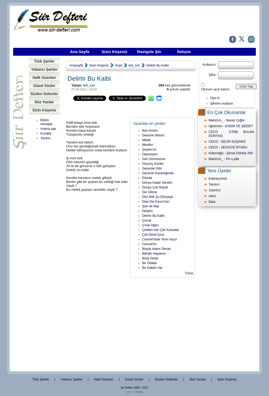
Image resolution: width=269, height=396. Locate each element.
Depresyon (150, 154)
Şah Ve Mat (150, 206)
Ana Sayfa (79, 51)
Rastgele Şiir (149, 51)
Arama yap (48, 129)
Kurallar (46, 133)
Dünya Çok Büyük (155, 187)
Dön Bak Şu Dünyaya (157, 197)
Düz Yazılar (44, 102)
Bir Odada (149, 263)
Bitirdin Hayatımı (154, 253)
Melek (146, 140)
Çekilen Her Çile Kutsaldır (160, 230)
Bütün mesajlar (46, 122)
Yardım (45, 138)
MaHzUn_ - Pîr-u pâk (224, 159)
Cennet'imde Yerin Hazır (159, 239)
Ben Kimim (150, 130)
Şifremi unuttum (221, 103)
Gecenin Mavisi (153, 135)
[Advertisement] (46, 223)
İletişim (184, 51)
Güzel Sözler (44, 86)
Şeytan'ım (149, 149)
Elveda (147, 178)
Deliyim (147, 211)
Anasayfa (76, 65)
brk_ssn (134, 65)
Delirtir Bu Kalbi (157, 65)
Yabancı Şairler (44, 69)
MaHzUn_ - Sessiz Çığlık (227, 120)
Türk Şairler (44, 61)
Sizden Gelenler (44, 94)
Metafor (147, 145)
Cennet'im (149, 244)
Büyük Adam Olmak (156, 249)
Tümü (189, 273)
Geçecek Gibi (152, 168)
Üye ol (214, 98)
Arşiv (118, 65)
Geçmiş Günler (153, 164)
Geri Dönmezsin (153, 159)
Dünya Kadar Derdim (157, 182)
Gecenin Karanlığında (157, 173)
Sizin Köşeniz (114, 51)
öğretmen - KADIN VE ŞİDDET (231, 126)
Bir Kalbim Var (152, 268)
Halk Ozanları (44, 77)
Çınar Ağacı (150, 225)
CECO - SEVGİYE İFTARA (228, 147)
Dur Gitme (149, 192)
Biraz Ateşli (150, 258)
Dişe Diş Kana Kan (155, 201)
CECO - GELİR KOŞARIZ (227, 141)
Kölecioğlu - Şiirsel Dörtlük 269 (231, 153)
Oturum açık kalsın (215, 89)
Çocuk (146, 220)
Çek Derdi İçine (153, 234)
